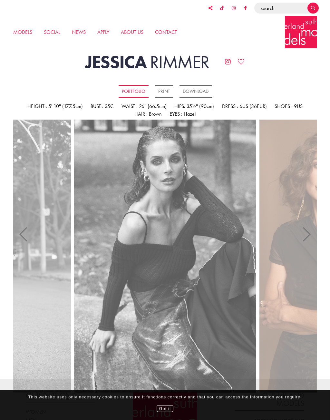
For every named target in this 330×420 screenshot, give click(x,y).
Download (196, 91)
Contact (166, 32)
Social (52, 32)
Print (164, 91)
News (79, 32)
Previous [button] (23, 226)
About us (132, 32)
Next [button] (306, 226)
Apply (103, 32)
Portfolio (133, 91)
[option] (165, 257)
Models (22, 32)
